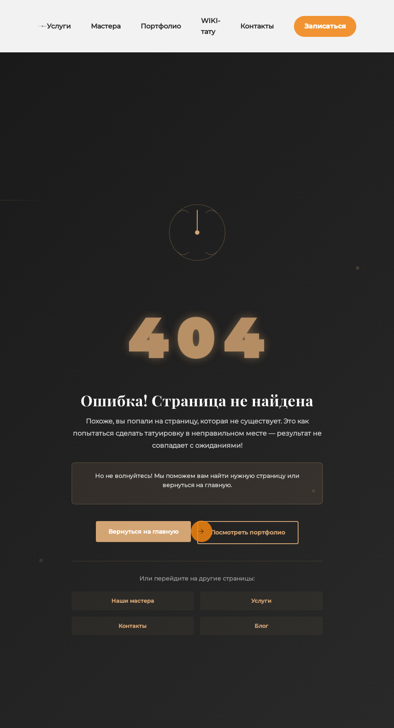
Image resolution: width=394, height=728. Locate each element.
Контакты (257, 26)
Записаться (325, 26)
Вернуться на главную (143, 531)
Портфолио (161, 26)
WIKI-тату (210, 26)
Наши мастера (132, 600)
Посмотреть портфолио (248, 532)
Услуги (59, 26)
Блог (261, 625)
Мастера (106, 26)
